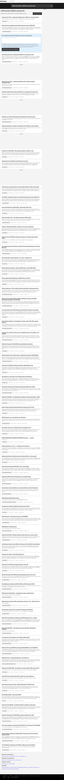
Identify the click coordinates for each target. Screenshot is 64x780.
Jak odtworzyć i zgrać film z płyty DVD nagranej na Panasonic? (17, 376)
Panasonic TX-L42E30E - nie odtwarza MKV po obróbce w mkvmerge (19, 704)
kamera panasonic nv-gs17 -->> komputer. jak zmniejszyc (16, 446)
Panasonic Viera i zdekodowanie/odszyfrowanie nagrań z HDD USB (18, 25)
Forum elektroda (11, 1)
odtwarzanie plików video (22, 756)
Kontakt (8, 777)
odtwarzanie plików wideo (14, 756)
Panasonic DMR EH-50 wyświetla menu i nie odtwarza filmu (16, 476)
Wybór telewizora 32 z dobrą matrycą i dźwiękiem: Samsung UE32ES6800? (20, 355)
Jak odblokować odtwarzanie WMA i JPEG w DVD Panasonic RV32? (18, 583)
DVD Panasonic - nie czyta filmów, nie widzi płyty (14, 417)
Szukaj (51, 6)
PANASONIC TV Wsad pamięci (9, 526)
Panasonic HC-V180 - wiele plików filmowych (13, 554)
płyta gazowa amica (5, 763)
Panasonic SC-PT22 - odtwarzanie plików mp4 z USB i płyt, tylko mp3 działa (20, 17)
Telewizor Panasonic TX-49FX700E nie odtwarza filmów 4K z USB (18, 715)
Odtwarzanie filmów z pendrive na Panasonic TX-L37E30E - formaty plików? (20, 125)
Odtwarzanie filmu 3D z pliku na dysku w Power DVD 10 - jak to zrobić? (19, 456)
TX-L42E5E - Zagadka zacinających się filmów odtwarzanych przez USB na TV (20, 197)
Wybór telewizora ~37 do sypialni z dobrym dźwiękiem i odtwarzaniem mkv (20, 288)
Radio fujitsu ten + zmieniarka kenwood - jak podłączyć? (15, 657)
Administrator (5, 775)
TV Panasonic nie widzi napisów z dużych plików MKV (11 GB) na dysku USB (20, 186)
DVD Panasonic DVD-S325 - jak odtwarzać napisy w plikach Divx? (18, 593)
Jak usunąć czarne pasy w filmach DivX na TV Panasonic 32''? (16, 427)
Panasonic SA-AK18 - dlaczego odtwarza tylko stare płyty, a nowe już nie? (20, 534)
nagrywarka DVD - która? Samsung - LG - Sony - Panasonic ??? (17, 257)
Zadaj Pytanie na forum (37, 13)
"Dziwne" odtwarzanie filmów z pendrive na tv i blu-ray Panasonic (18, 226)
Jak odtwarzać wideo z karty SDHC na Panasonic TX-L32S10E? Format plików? (21, 544)
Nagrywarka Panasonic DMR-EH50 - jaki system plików (15, 466)
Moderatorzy (11, 775)
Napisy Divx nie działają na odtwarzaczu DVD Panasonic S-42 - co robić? (19, 617)
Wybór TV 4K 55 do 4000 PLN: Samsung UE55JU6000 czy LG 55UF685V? (20, 647)
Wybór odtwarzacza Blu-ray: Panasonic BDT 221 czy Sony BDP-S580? (19, 267)
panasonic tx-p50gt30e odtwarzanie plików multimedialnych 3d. (17, 365)
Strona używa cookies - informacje (35, 775)
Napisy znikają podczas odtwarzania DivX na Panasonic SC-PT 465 (18, 407)
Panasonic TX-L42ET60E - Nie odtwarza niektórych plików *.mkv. (18, 150)
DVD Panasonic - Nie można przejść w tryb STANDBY (15, 516)
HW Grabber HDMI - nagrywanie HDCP (11, 694)
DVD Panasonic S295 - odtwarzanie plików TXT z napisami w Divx (18, 54)
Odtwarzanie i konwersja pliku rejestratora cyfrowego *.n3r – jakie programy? (21, 601)
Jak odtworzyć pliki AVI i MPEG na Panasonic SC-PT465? (16, 506)
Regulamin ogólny (25, 775)
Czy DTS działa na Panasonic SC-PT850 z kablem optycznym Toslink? (18, 744)
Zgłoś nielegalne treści (15, 777)
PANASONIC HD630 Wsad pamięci (10, 498)
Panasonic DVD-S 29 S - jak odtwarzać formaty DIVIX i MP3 (16, 217)
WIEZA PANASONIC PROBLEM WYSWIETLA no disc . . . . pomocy (18, 437)
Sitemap (4, 777)
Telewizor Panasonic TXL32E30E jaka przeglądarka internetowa (17, 344)
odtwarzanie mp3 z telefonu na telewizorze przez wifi (15, 161)
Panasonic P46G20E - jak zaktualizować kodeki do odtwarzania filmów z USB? (21, 397)
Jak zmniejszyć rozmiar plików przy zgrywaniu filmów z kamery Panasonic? (20, 487)
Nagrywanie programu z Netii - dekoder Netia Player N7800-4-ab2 (18, 684)
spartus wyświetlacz (11, 763)
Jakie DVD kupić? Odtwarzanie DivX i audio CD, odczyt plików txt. (18, 676)
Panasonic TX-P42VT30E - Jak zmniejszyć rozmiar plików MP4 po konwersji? (20, 668)
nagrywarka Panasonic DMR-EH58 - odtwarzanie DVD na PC (17, 207)
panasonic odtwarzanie (5, 756)
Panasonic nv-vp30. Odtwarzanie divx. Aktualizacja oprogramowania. (18, 116)
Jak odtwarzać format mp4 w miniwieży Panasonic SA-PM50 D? (17, 609)
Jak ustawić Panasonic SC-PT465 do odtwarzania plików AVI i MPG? (18, 386)
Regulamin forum (17, 775)
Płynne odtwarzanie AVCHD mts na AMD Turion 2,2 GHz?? (16, 278)
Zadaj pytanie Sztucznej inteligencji (10, 49)
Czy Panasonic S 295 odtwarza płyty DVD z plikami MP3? (16, 637)
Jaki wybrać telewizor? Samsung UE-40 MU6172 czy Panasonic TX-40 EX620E (21, 725)
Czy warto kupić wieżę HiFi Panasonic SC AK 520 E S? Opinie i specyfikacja (20, 309)
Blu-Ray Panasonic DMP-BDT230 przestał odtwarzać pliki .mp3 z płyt (19, 574)
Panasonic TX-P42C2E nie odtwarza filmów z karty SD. (15, 564)
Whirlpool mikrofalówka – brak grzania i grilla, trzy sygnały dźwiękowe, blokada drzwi (15, 767)
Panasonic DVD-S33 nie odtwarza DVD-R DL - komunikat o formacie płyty (20, 91)
